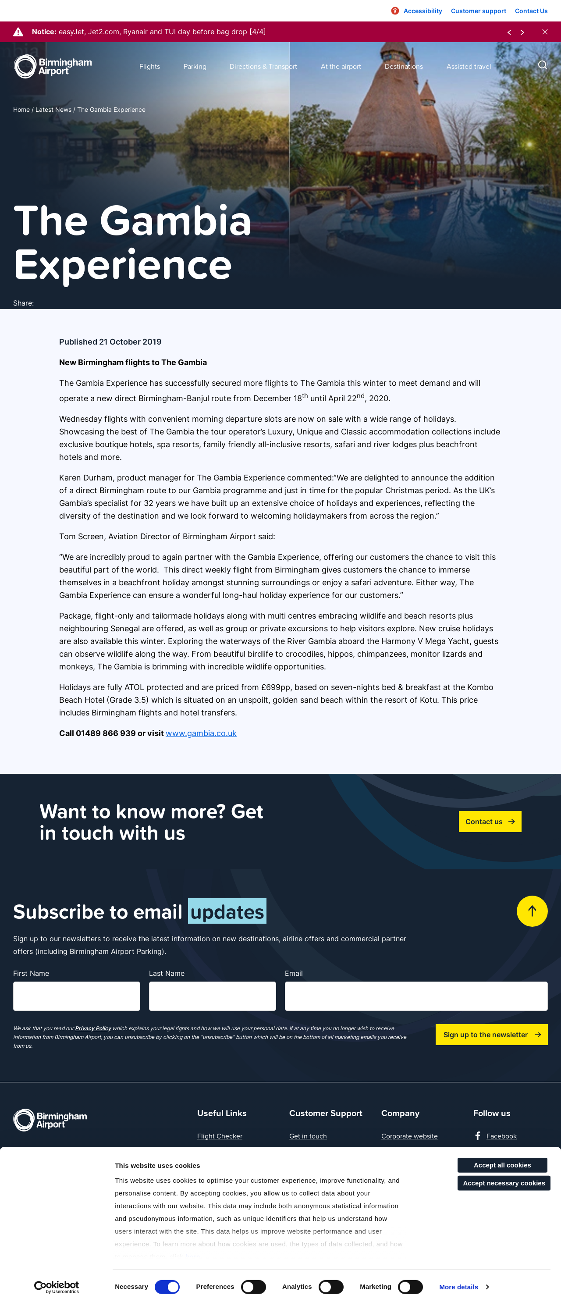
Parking (195, 66)
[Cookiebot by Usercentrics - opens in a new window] (56, 1277)
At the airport (341, 66)
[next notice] (522, 31)
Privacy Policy (93, 1028)
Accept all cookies (502, 1156)
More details (458, 1277)
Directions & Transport (263, 66)
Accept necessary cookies (504, 1174)
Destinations (404, 66)
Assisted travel (469, 66)
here (192, 1247)
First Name (31, 973)
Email (294, 973)
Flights (149, 66)
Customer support (478, 10)
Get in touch (308, 1136)
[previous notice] (509, 31)
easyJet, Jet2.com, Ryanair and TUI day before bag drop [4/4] (162, 31)
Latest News (53, 109)
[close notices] (545, 31)
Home (21, 109)
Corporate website (409, 1136)
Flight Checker (219, 1136)
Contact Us (531, 10)
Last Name (167, 973)
